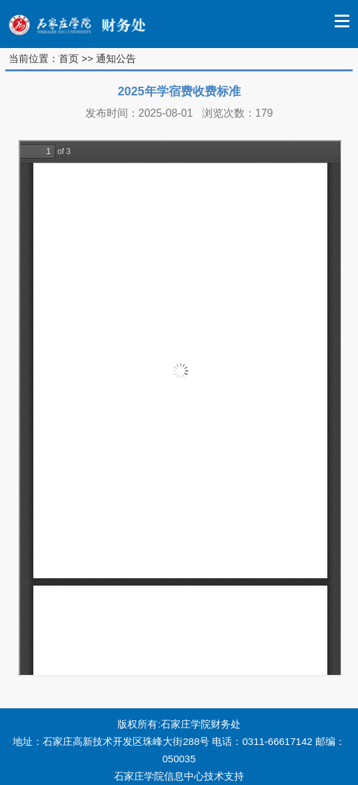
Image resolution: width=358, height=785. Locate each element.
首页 (69, 58)
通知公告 (116, 58)
